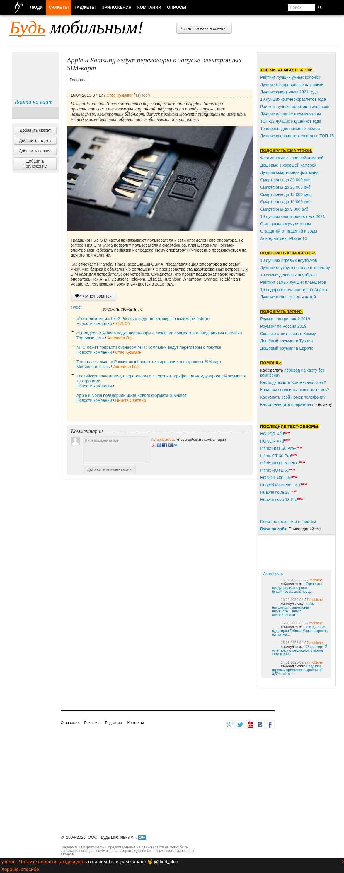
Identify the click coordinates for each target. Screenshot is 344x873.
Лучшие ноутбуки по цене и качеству (295, 267)
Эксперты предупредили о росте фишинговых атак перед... (297, 588)
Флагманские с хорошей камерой (291, 158)
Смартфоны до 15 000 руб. (286, 194)
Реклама (91, 722)
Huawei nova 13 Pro (278, 499)
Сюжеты (59, 7)
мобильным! (76, 27)
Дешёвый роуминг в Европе (286, 348)
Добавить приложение (35, 163)
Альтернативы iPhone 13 (283, 238)
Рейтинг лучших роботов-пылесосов (294, 106)
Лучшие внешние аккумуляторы (290, 114)
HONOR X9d (272, 433)
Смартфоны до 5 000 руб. (284, 209)
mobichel (316, 580)
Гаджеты (85, 7)
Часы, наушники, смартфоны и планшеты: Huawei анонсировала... (294, 609)
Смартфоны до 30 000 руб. (286, 179)
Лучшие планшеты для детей (288, 297)
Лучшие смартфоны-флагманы (289, 172)
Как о (265, 404)
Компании (149, 7)
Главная (77, 80)
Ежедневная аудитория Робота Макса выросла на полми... (300, 631)
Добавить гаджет (35, 140)
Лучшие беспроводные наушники (291, 84)
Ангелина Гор (120, 338)
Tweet (76, 307)
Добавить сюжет (35, 130)
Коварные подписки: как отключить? (294, 389)
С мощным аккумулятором (285, 223)
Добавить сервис (35, 150)
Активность (273, 573)
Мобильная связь (93, 366)
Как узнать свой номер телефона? (293, 397)
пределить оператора (290, 404)
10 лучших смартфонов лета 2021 (292, 216)
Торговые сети (90, 338)
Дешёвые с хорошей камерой (288, 165)
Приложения (116, 7)
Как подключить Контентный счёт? (293, 382)
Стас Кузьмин (119, 95)
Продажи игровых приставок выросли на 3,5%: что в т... (297, 670)
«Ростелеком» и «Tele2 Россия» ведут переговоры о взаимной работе (143, 318)
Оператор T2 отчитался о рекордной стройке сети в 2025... (299, 650)
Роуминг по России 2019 (283, 326)
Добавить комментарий (109, 469)
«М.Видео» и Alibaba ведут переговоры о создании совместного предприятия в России (159, 333)
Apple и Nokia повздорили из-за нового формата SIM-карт (131, 395)
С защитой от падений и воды (288, 231)
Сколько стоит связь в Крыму (288, 333)
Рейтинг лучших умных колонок (290, 77)
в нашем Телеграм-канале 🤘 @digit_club (133, 862)
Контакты (135, 722)
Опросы (176, 7)
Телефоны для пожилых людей (290, 128)
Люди (36, 7)
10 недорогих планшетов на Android (294, 289)
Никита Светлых (130, 400)
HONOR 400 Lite (275, 477)
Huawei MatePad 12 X (280, 485)
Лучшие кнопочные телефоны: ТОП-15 (297, 136)
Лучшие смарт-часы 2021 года (289, 92)
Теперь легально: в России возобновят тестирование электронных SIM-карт (148, 361)
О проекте (70, 722)
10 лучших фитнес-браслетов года (293, 99)
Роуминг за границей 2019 (285, 319)
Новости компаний (94, 323)
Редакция (113, 722)
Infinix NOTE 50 (274, 470)
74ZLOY (122, 323)
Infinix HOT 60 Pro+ (278, 448)
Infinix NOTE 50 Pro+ (279, 463)
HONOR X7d (272, 441)
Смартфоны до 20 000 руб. (286, 187)
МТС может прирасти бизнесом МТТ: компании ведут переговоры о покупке (148, 347)
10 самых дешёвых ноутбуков (288, 275)
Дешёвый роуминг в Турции (286, 341)
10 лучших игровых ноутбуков (288, 260)
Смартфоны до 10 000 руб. (286, 201)
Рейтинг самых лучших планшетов (293, 282)
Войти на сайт (33, 102)
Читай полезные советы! (204, 28)
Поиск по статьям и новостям (288, 521)
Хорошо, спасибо (20, 869)
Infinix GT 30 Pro (275, 455)
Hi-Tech (143, 95)
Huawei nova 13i (275, 492)
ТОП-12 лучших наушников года (290, 121)
